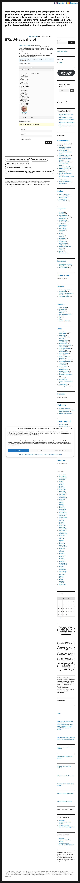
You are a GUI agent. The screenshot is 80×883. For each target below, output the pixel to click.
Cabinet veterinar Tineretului (64, 801)
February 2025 (62, 489)
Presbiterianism (63, 243)
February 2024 (62, 509)
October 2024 (62, 496)
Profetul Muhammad (64, 371)
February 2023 (62, 525)
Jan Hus (61, 233)
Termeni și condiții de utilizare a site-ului (66, 648)
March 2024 (62, 507)
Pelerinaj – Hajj (62, 366)
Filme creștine (62, 227)
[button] (71, 428)
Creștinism (61, 209)
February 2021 (62, 555)
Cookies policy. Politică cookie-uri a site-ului (28, 454)
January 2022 (62, 545)
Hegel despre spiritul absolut (66, 293)
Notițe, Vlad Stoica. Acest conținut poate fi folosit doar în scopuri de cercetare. (66, 410)
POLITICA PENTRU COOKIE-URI (17, 163)
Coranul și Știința (63, 342)
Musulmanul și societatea (65, 360)
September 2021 (63, 546)
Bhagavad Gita (62, 311)
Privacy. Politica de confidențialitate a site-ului (51, 454)
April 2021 (61, 551)
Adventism (61, 212)
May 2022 (61, 540)
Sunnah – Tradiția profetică (65, 381)
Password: (23, 134)
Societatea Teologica (64, 825)
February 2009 (62, 584)
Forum (28, 45)
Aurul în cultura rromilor (65, 144)
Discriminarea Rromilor (65, 155)
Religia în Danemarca (64, 426)
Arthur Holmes (62, 291)
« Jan (61, 618)
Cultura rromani (63, 150)
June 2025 (61, 483)
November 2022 (63, 530)
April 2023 (61, 522)
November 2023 (62, 514)
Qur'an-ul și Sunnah (64, 373)
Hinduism (61, 304)
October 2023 (62, 515)
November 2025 (63, 478)
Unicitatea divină (63, 384)
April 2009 (61, 582)
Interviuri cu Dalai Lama (65, 196)
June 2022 (61, 538)
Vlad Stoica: (61, 405)
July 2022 (61, 537)
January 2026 (62, 475)
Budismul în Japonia (64, 194)
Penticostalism (62, 241)
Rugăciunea (61, 378)
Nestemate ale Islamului (65, 361)
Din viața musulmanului (65, 348)
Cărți (60, 145)
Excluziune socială (63, 157)
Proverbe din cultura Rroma (65, 166)
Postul (60, 368)
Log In (48, 142)
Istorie (60, 231)
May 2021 (61, 550)
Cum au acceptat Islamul (65, 345)
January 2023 (62, 527)
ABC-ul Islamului (63, 332)
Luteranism (61, 236)
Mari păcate (61, 358)
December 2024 (62, 492)
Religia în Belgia (63, 424)
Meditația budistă (63, 197)
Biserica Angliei (62, 218)
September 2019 (63, 563)
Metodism (61, 240)
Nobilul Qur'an (62, 363)
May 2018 (61, 566)
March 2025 (62, 488)
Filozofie (60, 287)
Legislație (61, 394)
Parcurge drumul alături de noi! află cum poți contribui (66, 72)
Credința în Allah (63, 343)
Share (58, 713)
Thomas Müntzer (63, 253)
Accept (18, 450)
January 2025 (62, 491)
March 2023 (62, 524)
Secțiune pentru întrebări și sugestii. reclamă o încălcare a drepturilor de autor (66, 630)
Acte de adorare (62, 333)
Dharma (61, 316)
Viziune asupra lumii (64, 386)
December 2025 (62, 476)
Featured (61, 355)
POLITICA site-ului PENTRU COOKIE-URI (66, 654)
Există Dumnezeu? (63, 351)
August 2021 (62, 548)
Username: (23, 129)
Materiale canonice (63, 267)
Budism (60, 191)
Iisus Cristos (62, 230)
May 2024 (61, 504)
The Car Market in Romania (65, 117)
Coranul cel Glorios (63, 340)
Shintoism (61, 460)
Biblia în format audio (64, 217)
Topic (36, 36)
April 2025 (61, 486)
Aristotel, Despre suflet (64, 290)
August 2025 (62, 479)
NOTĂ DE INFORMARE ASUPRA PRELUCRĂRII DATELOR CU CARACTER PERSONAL (66, 666)
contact (62, 102)
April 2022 (61, 542)
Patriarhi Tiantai (63, 199)
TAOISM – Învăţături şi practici (66, 827)
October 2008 (62, 586)
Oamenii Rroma (63, 141)
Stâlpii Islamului (63, 379)
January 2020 (62, 560)
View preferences (61, 450)
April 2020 (61, 558)
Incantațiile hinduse (64, 320)
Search (59, 40)
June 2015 (61, 576)
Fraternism (61, 261)
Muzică (60, 165)
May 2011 (61, 579)
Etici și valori (62, 350)
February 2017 (62, 569)
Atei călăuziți (62, 335)
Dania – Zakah (62, 346)
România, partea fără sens (65, 413)
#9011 (52, 69)
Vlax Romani (62, 183)
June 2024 (61, 502)
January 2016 (62, 574)
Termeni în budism (63, 201)
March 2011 (61, 581)
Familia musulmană (64, 353)
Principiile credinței (63, 369)
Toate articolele (63, 275)
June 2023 (61, 520)
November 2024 (63, 494)
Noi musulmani (62, 364)
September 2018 (63, 564)
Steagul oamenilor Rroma (65, 181)
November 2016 (62, 571)
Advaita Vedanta (63, 307)
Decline (40, 450)
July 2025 (61, 481)
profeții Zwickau (63, 245)
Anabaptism (62, 213)
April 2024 (61, 506)
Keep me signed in (26, 139)
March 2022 (62, 543)
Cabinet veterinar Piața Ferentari (65, 793)
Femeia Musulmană (63, 356)
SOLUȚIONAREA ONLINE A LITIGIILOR (19, 167)
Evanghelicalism (63, 225)
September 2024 (63, 497)
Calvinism (61, 223)
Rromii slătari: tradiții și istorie (66, 176)
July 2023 (61, 519)
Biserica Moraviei (63, 220)
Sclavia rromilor (63, 180)
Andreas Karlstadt (63, 215)
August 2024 (62, 499)
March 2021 (62, 553)
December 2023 (62, 512)
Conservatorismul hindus (65, 314)
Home (31, 36)
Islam (59, 329)
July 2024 (61, 501)
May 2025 (61, 484)
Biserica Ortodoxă (63, 222)
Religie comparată (64, 421)
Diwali (60, 317)
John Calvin (61, 235)
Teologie (61, 251)
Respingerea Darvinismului (65, 374)
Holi (60, 319)
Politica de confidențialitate (18, 160)
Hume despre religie (64, 295)
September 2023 (63, 517)
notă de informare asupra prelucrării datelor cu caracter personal (29, 172)
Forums (24, 45)
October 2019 (62, 561)
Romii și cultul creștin (64, 168)
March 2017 (62, 568)
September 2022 (63, 533)
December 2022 (62, 528)
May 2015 (61, 578)
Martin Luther (62, 238)
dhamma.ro (61, 820)
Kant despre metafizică (64, 296)
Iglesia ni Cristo (62, 228)
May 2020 (61, 556)
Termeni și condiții (39, 160)
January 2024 (62, 510)
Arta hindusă (62, 309)
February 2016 (62, 573)
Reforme (61, 249)
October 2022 (62, 532)
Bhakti (60, 312)
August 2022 (62, 535)
